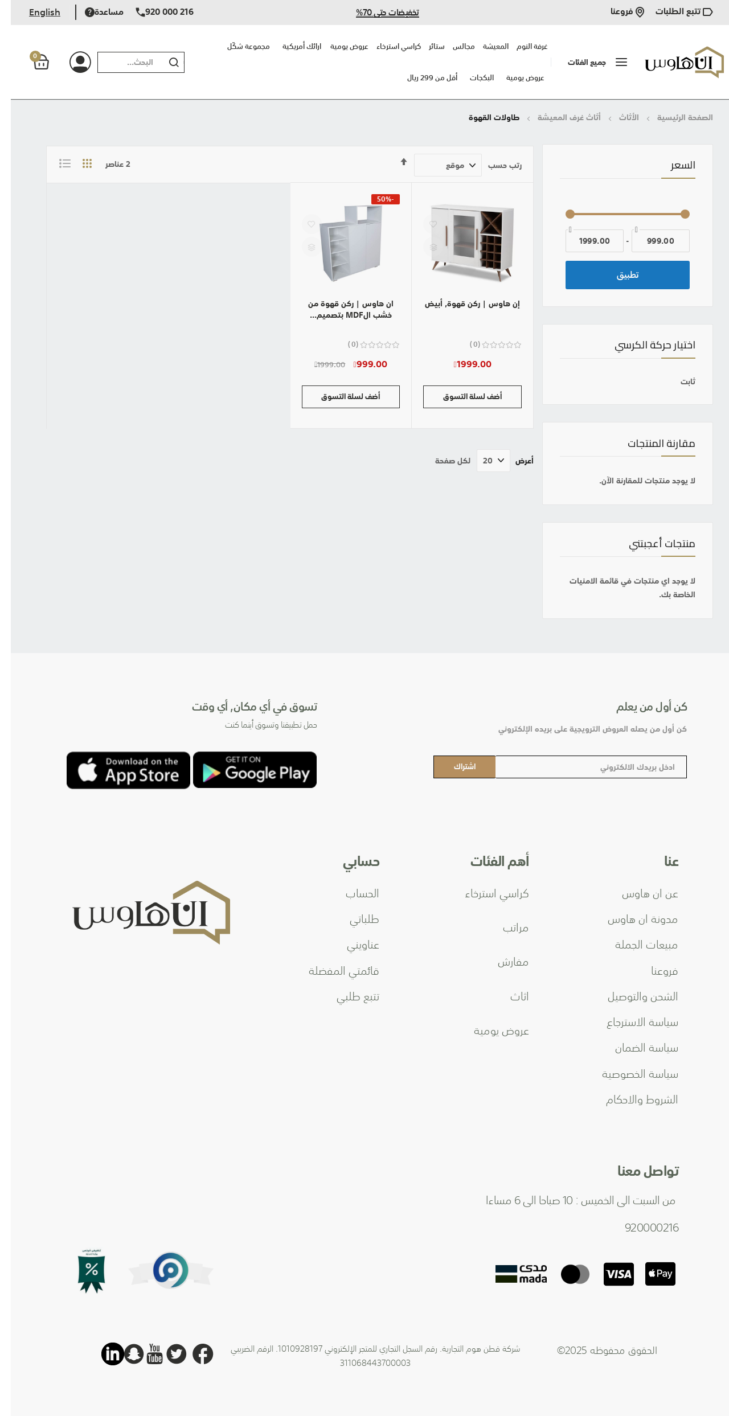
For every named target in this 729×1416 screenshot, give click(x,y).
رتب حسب (494, 165)
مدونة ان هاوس (632, 917)
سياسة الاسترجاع (631, 1021)
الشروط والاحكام (631, 1098)
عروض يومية (514, 77)
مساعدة (93, 12)
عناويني (352, 943)
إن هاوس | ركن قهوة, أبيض (461, 303)
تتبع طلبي (347, 995)
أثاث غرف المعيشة (557, 117)
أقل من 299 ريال (421, 77)
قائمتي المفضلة (333, 969)
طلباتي (353, 917)
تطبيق (617, 274)
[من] (650, 240)
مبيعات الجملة (635, 943)
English (34, 12)
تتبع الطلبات (673, 12)
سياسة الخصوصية (629, 1072)
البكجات (471, 77)
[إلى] (584, 240)
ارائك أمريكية (291, 46)
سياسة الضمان (635, 1046)
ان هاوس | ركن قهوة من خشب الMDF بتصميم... (340, 309)
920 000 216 (154, 12)
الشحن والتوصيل (632, 995)
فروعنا (616, 12)
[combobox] (117, 62)
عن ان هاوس (639, 892)
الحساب (351, 892)
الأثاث (617, 117)
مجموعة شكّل (237, 46)
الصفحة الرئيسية (673, 117)
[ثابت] (617, 381)
